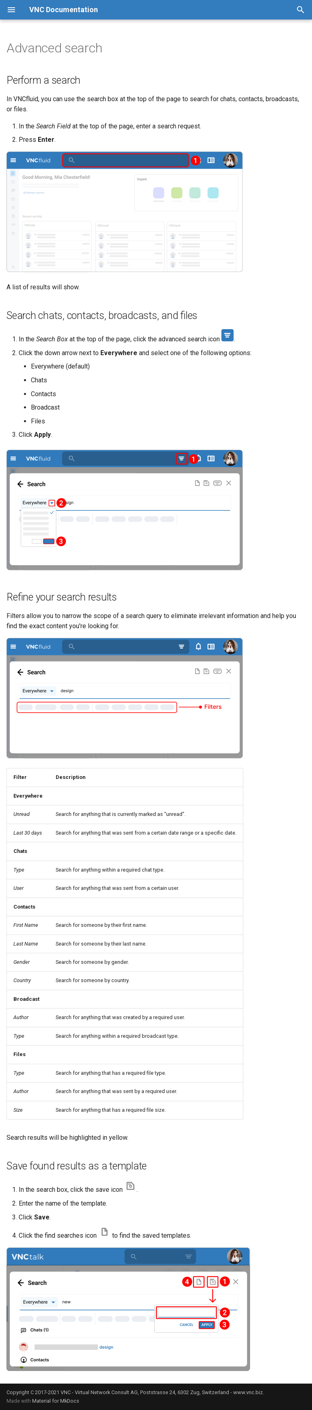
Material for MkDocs (55, 1401)
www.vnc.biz (248, 1392)
